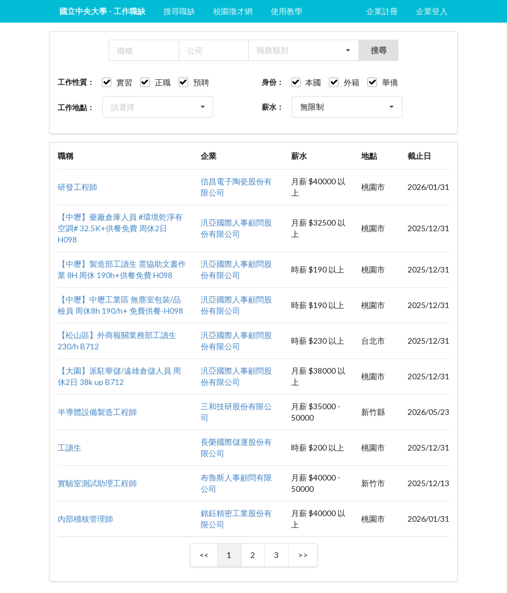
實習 (124, 82)
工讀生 (69, 447)
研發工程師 (77, 187)
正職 (163, 82)
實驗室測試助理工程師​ (97, 483)
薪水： (273, 106)
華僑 (390, 82)
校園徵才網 (233, 11)
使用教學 (286, 11)
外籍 (351, 82)
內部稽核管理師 (85, 518)
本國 (313, 82)
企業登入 (432, 11)
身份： (273, 81)
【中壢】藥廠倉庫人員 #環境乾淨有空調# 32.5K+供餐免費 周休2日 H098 (120, 228)
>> (303, 555)
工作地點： (76, 107)
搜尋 (379, 50)
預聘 (201, 82)
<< (204, 555)
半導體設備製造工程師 (97, 412)
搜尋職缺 (179, 11)
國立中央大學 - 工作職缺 (102, 11)
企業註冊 (382, 11)
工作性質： (76, 81)
